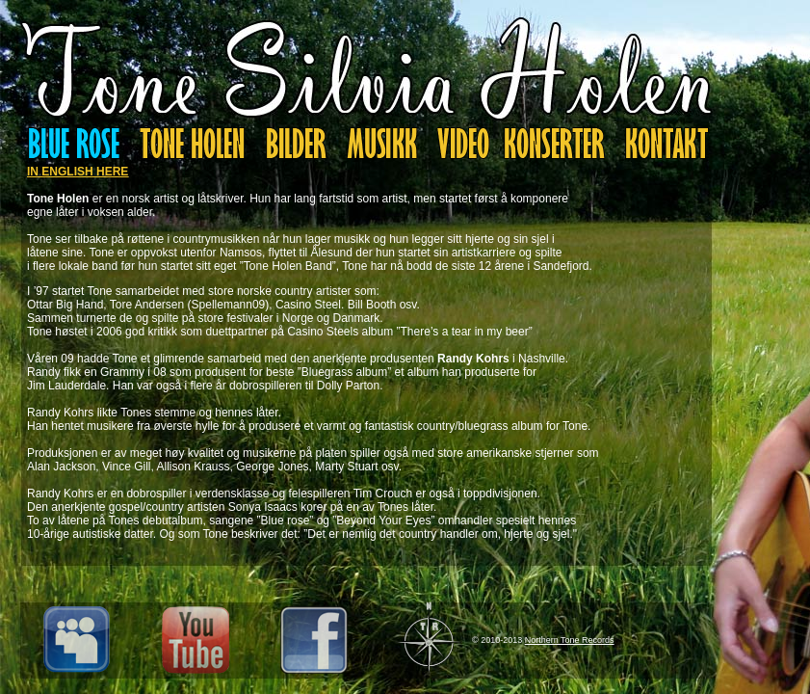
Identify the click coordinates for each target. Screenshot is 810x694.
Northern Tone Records (569, 640)
